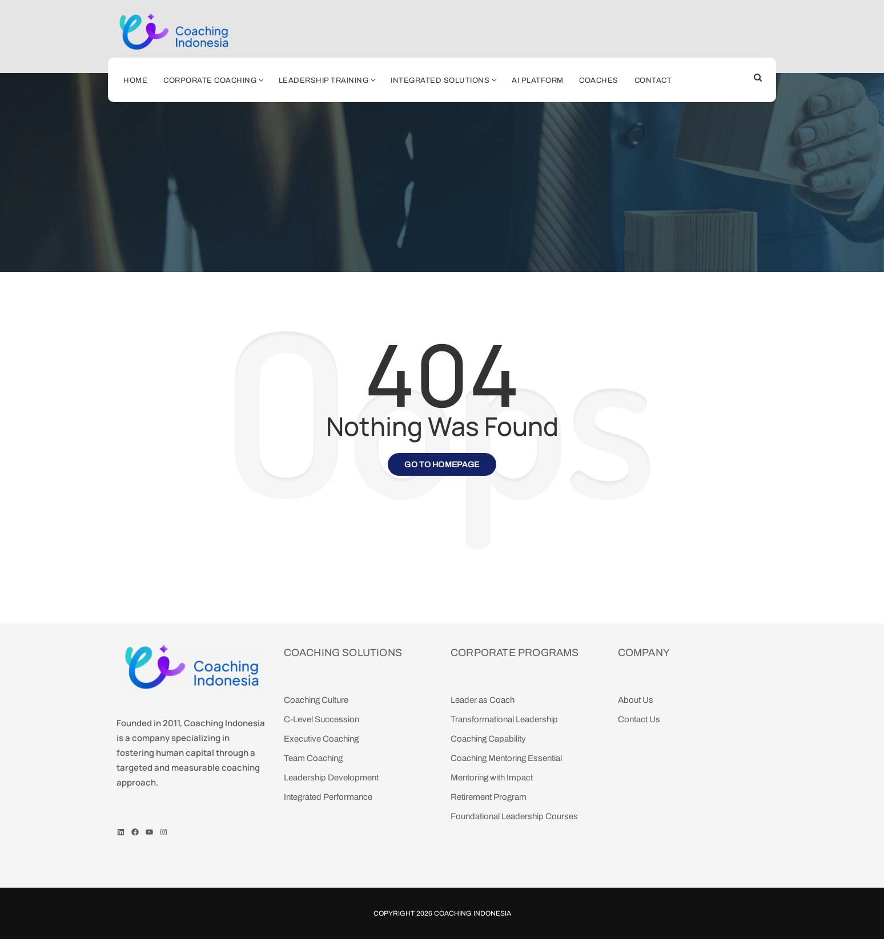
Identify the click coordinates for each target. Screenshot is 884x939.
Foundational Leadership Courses (514, 816)
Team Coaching (313, 758)
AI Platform (538, 80)
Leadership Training (324, 80)
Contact (653, 80)
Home (135, 80)
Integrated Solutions (440, 80)
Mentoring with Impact (492, 777)
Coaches (598, 80)
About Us (635, 700)
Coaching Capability (488, 738)
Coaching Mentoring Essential (506, 758)
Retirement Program (489, 797)
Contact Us (639, 719)
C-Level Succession (321, 719)
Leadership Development (331, 777)
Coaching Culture (316, 700)
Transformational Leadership (504, 719)
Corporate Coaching (209, 80)
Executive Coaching (321, 738)
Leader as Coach (483, 700)
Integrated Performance (328, 797)
